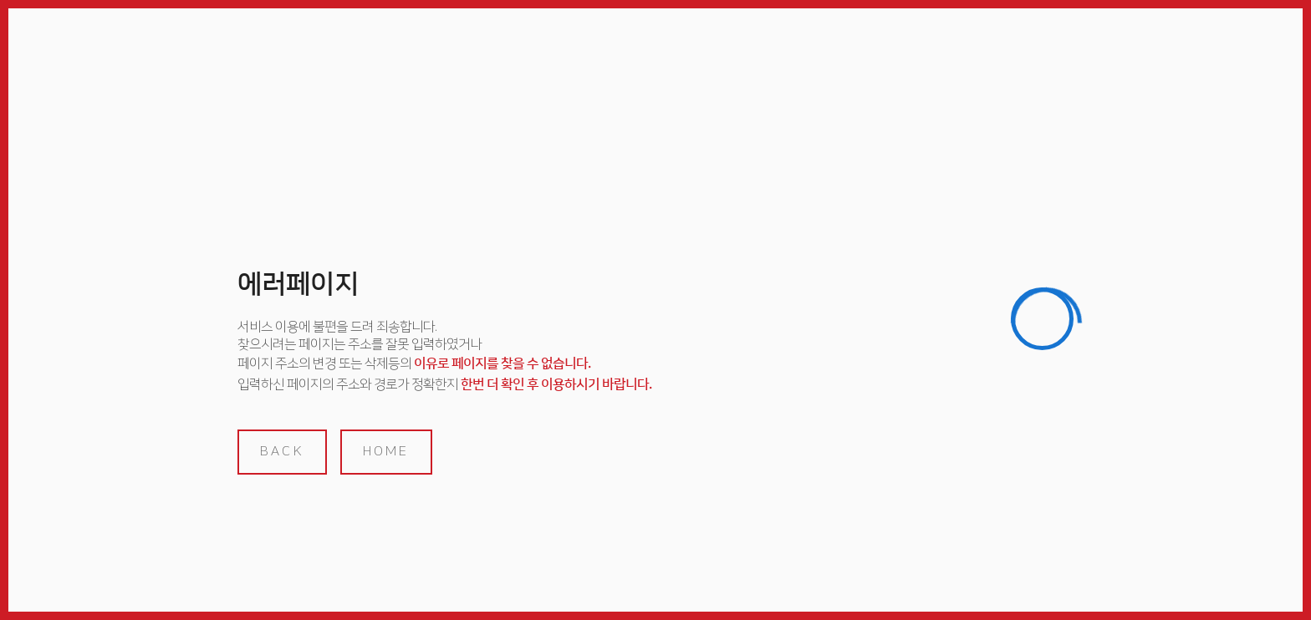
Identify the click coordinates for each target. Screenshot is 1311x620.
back (282, 451)
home (386, 451)
